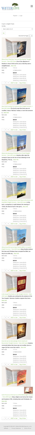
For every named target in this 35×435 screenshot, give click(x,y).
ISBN (3, 70)
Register (15, 15)
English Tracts (10, 24)
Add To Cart (14, 83)
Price (3, 72)
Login (21, 15)
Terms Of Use (27, 428)
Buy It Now (23, 83)
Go (3, 33)
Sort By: (4, 26)
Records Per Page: (23, 36)
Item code (4, 68)
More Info (13, 65)
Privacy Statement (16, 428)
